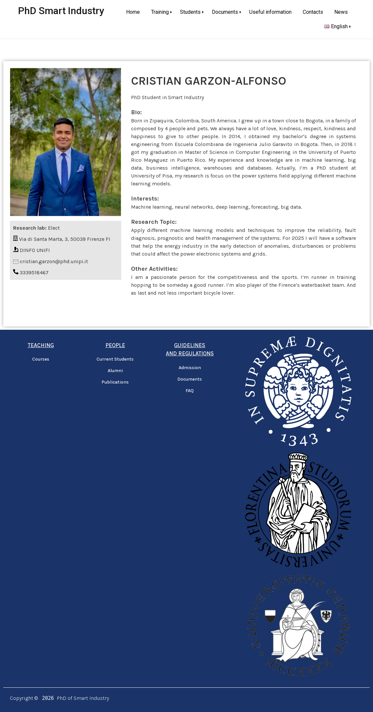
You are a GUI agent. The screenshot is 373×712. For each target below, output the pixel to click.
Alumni (115, 370)
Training (160, 12)
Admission (190, 367)
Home (133, 12)
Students (190, 12)
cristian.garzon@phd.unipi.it (54, 261)
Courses (40, 359)
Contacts (313, 12)
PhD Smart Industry (61, 10)
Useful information (270, 12)
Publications (115, 382)
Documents (225, 12)
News (341, 12)
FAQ (190, 390)
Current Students (115, 359)
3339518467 (34, 272)
